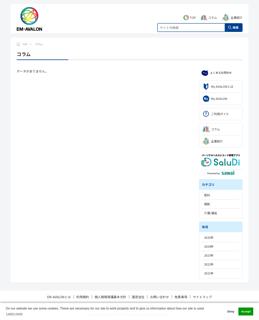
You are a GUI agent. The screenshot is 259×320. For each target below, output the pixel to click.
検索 (236, 23)
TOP (193, 13)
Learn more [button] (14, 313)
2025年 (208, 237)
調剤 (207, 204)
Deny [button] (230, 311)
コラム (212, 13)
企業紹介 (237, 13)
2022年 (208, 264)
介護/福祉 (210, 213)
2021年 (208, 273)
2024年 (208, 246)
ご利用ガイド (220, 114)
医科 (207, 195)
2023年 (208, 255)
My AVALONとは (222, 86)
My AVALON (219, 98)
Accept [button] (246, 311)
